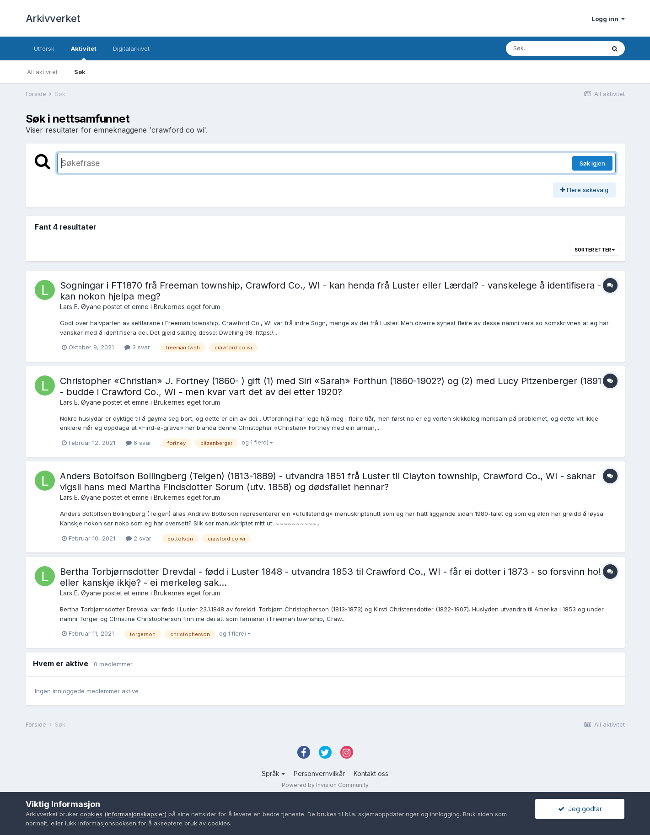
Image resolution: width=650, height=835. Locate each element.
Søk (80, 71)
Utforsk (44, 48)
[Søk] (555, 48)
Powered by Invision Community (325, 784)
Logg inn (608, 18)
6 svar (138, 442)
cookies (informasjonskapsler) (123, 814)
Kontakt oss (371, 773)
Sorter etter (595, 249)
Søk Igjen (592, 163)
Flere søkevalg (584, 189)
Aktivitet (84, 52)
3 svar (137, 347)
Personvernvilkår (319, 773)
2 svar (138, 538)
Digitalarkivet (131, 48)
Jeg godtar (580, 809)
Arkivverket (53, 18)
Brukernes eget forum (187, 306)
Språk (273, 773)
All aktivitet (42, 71)
